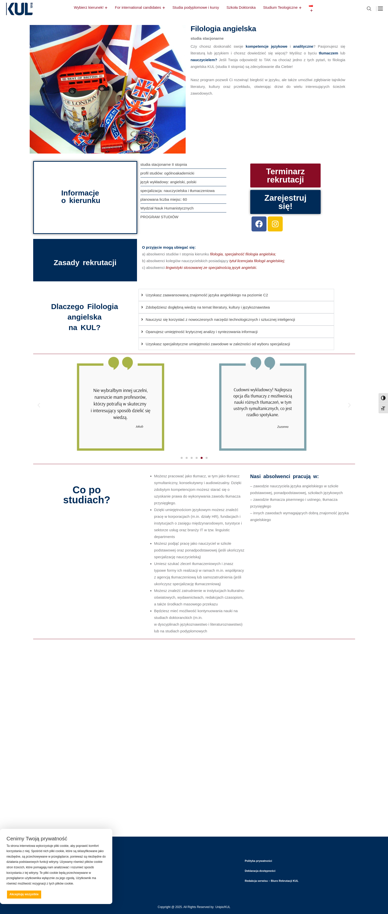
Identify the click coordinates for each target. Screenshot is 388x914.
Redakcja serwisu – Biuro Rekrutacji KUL (271, 880)
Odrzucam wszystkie (63, 894)
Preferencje (95, 894)
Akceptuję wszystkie (24, 894)
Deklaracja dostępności (260, 870)
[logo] (19, 16)
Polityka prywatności (258, 860)
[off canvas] (380, 8)
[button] (39, 405)
